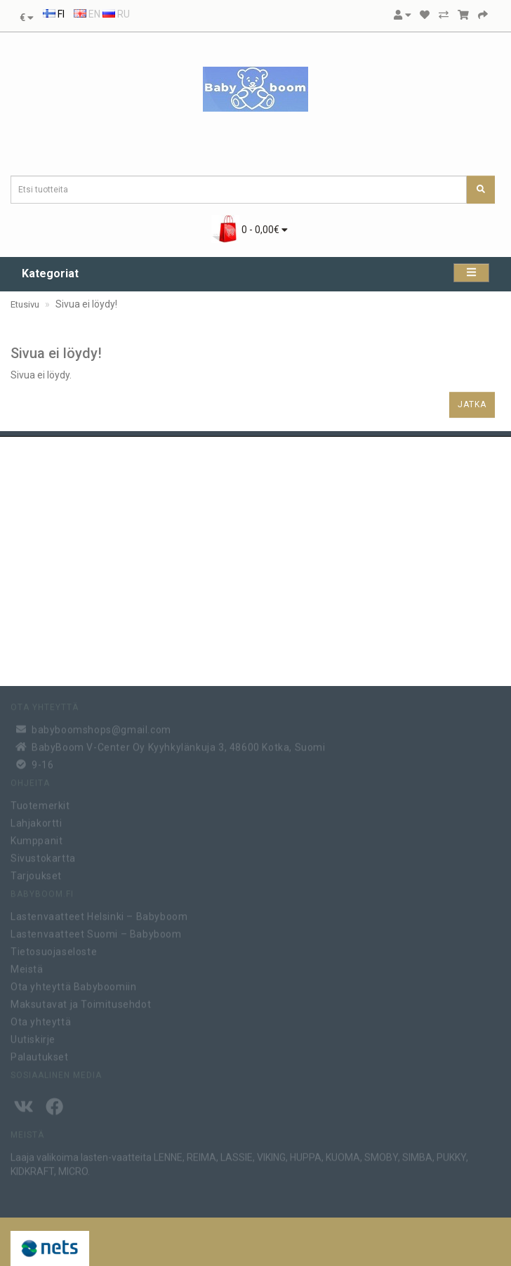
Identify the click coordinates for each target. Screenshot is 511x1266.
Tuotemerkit (40, 804)
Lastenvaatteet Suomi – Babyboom (96, 932)
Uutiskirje (33, 1037)
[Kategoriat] (471, 272)
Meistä (27, 967)
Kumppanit (36, 839)
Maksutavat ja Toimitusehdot (81, 1002)
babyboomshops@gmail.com (101, 728)
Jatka (472, 404)
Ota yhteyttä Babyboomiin (73, 985)
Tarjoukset (36, 874)
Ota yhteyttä (41, 1020)
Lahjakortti (36, 821)
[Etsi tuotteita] (481, 190)
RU (116, 14)
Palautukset (40, 1055)
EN (87, 14)
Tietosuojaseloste (54, 950)
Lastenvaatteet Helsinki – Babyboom (99, 915)
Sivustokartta (43, 856)
